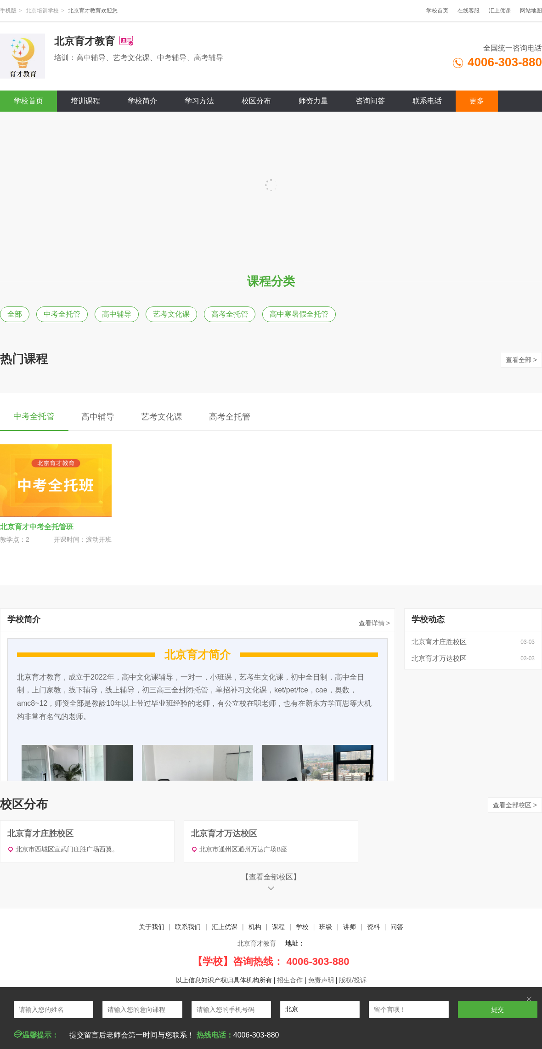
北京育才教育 (256, 943)
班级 (325, 926)
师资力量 (313, 101)
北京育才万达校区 (439, 658)
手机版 (8, 10)
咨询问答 (370, 101)
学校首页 (437, 10)
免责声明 (321, 980)
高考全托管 (229, 314)
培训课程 (85, 101)
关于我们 (151, 926)
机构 (254, 926)
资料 (373, 926)
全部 (14, 314)
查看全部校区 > (515, 805)
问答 (396, 926)
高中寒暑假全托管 (299, 314)
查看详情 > (374, 623)
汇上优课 (500, 10)
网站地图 (531, 10)
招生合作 (290, 980)
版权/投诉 (353, 980)
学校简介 (142, 101)
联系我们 (188, 926)
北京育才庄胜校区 (439, 642)
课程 (278, 926)
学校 (302, 926)
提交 (497, 1009)
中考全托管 (62, 314)
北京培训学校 (42, 10)
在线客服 (468, 10)
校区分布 (256, 101)
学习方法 (199, 101)
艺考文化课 (171, 314)
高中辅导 (116, 314)
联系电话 (427, 101)
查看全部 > (521, 359)
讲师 (349, 926)
